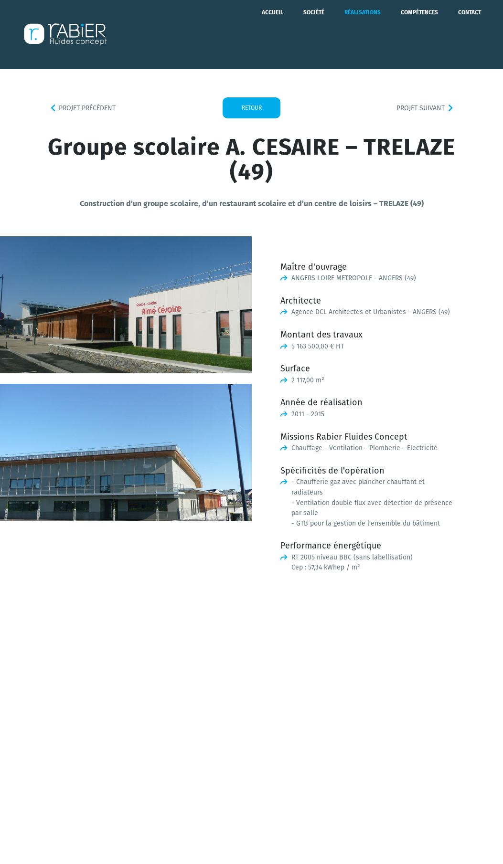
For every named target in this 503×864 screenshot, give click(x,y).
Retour (252, 108)
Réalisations (362, 34)
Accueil (272, 34)
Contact (469, 34)
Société (313, 34)
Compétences (419, 34)
